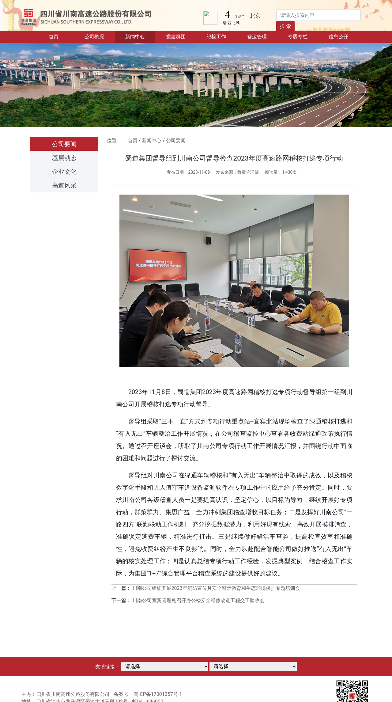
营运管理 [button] (257, 37)
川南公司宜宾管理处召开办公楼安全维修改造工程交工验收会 (198, 600)
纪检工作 (216, 37)
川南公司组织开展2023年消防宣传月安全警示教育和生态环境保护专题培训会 (216, 588)
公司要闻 (64, 144)
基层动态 (64, 157)
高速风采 (64, 185)
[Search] (318, 15)
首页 (61, 36)
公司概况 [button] (94, 37)
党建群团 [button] (176, 37)
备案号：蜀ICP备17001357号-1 (148, 694)
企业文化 (64, 171)
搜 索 (285, 26)
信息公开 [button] (338, 37)
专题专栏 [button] (297, 37)
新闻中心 (151, 140)
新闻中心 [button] (135, 37)
